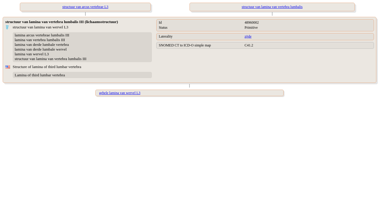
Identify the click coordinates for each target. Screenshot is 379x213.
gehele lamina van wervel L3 (119, 93)
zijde (248, 36)
